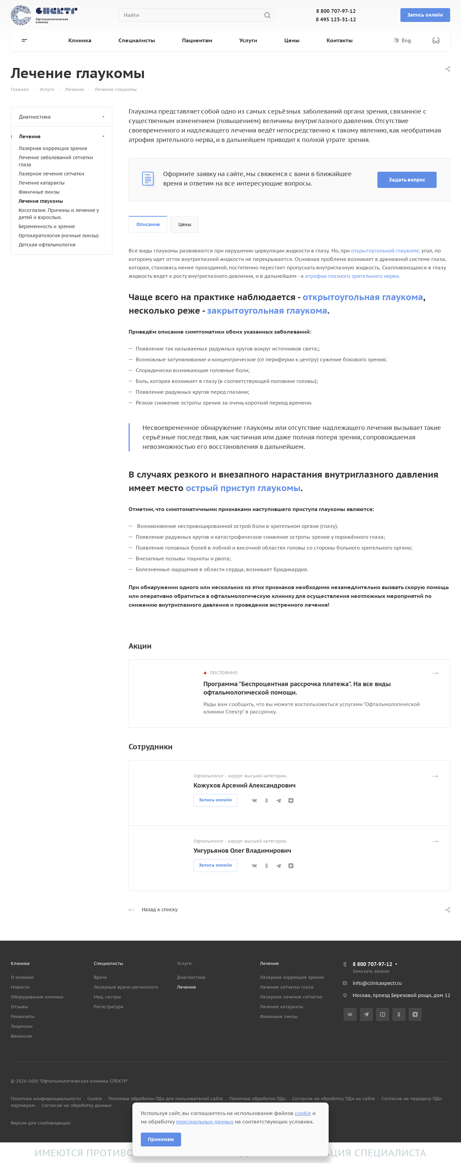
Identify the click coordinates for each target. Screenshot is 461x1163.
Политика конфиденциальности (46, 1098)
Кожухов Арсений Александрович (244, 785)
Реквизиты (23, 1016)
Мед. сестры (107, 997)
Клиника (20, 963)
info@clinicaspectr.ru (377, 983)
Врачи (100, 977)
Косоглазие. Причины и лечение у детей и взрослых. (58, 213)
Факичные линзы (39, 192)
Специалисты (108, 963)
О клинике (22, 977)
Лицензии (21, 1026)
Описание (148, 224)
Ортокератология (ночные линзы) (58, 236)
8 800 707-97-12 (336, 11)
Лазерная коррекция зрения (53, 148)
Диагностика (62, 117)
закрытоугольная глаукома (267, 310)
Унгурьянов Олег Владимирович (242, 850)
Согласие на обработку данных (77, 1105)
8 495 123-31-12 (336, 19)
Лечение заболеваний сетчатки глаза (56, 161)
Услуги (184, 963)
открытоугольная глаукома (363, 296)
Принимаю (161, 1139)
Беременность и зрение (47, 226)
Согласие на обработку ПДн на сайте (333, 1098)
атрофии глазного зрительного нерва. (352, 276)
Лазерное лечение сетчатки (51, 174)
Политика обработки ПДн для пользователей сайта (165, 1098)
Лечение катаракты (42, 183)
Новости (20, 987)
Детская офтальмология (47, 245)
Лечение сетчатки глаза (286, 987)
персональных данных (205, 1121)
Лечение (62, 136)
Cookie (94, 1098)
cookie (303, 1113)
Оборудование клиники (37, 997)
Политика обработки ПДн (257, 1098)
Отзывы (19, 1007)
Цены (184, 224)
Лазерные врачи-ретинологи (126, 987)
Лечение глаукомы (41, 201)
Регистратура (109, 1007)
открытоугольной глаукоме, (385, 250)
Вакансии (21, 1036)
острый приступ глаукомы (243, 487)
